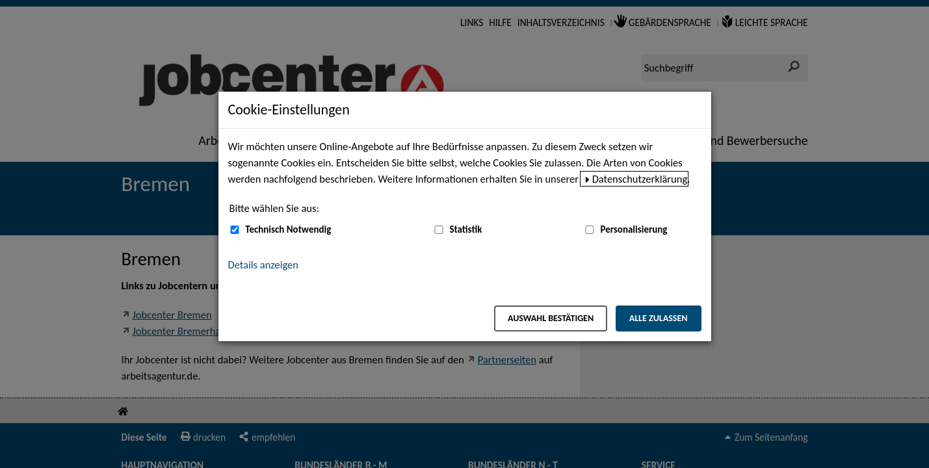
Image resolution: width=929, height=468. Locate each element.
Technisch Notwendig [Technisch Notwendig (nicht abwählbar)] (288, 229)
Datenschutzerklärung (640, 178)
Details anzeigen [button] (263, 264)
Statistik (465, 229)
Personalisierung (633, 229)
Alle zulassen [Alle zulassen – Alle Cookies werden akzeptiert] (658, 318)
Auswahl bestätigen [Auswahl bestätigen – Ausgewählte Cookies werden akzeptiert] (551, 318)
